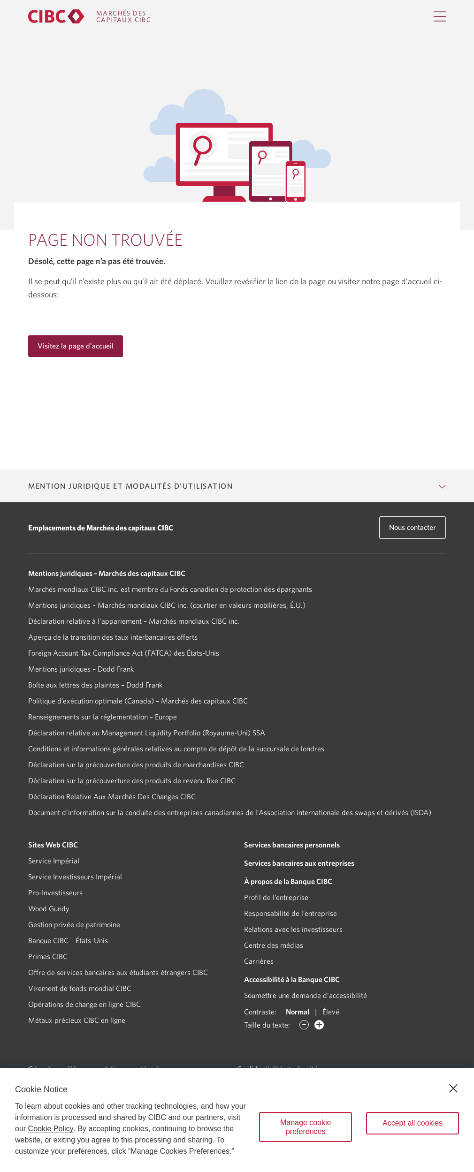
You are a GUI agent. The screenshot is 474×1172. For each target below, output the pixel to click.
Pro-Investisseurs (55, 892)
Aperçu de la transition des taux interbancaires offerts (113, 637)
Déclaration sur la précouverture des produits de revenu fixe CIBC (132, 780)
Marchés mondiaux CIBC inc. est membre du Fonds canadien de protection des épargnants (170, 589)
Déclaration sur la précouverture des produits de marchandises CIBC (136, 764)
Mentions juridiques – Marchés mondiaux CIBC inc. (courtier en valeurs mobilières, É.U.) (167, 605)
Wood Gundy (48, 908)
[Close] (453, 1088)
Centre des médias (273, 945)
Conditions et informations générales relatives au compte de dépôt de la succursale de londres (176, 748)
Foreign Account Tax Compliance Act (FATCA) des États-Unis (123, 653)
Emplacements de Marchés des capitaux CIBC (100, 527)
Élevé (330, 1011)
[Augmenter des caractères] (319, 1024)
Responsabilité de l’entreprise (290, 913)
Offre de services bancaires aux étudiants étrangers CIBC (118, 972)
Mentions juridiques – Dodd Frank (81, 668)
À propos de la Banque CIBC (288, 881)
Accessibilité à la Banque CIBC (292, 979)
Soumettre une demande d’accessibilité (305, 995)
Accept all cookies (412, 1123)
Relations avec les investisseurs (293, 929)
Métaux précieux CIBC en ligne (76, 1020)
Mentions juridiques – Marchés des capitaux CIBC (106, 573)
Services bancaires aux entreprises (299, 863)
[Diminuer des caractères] (304, 1024)
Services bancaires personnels (292, 844)
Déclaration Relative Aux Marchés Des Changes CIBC (112, 796)
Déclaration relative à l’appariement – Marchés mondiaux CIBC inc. (133, 621)
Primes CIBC (48, 956)
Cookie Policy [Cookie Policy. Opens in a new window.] (51, 1129)
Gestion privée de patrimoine (74, 924)
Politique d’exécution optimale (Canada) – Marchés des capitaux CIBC (138, 700)
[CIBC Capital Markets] (89, 16)
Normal (297, 1011)
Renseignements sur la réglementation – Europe (102, 716)
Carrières (259, 961)
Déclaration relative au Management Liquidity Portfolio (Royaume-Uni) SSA (146, 732)
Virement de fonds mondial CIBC (79, 988)
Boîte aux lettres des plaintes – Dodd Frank (95, 684)
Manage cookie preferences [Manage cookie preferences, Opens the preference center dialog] (305, 1127)
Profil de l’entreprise (276, 897)
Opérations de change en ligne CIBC (84, 1004)
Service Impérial (53, 860)
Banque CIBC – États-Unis (68, 940)
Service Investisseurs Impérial (75, 876)
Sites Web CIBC (53, 844)
